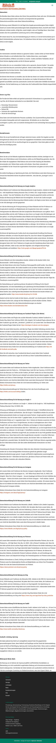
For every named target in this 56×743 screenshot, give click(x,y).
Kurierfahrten (30, 711)
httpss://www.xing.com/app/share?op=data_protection (37, 595)
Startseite (8, 680)
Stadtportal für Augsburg (12, 722)
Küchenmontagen (42, 709)
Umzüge (8, 682)
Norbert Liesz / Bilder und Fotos (14, 725)
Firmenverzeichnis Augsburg (13, 723)
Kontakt (8, 695)
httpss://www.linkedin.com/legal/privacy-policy (13, 528)
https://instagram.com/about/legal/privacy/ (12, 492)
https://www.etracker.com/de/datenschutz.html (13, 305)
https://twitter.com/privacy (7, 385)
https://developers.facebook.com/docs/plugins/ (35, 325)
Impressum (33, 740)
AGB (7, 731)
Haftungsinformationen (12, 733)
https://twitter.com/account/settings (10, 391)
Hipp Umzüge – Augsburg (12, 720)
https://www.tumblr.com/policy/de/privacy (12, 629)
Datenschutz (39, 740)
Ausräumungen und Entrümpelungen (27, 709)
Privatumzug (9, 705)
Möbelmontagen (10, 711)
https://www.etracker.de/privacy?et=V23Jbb (24, 294)
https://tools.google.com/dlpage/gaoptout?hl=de (32, 248)
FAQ (7, 693)
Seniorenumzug (17, 705)
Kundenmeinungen (10, 690)
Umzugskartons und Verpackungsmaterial (32, 707)
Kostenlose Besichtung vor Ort (37, 705)
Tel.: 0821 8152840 (22, 1)
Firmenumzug (25, 705)
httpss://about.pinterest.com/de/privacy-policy (13, 567)
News (7, 687)
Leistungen (8, 685)
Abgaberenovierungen (20, 711)
